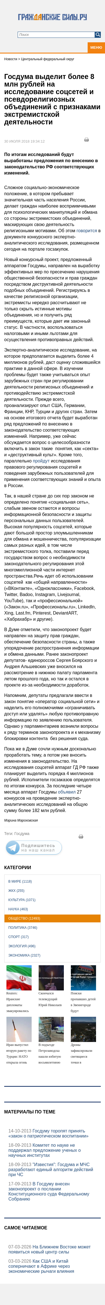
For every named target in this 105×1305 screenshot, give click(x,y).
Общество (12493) (24, 918)
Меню (96, 47)
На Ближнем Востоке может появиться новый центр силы (49, 1249)
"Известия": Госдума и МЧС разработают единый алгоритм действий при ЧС (50, 1169)
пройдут (41, 461)
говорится (86, 230)
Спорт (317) (18, 937)
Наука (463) (18, 909)
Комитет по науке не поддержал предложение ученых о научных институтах (44, 1150)
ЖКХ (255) (16, 891)
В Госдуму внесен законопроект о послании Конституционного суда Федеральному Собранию (48, 1191)
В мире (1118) (20, 881)
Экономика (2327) (24, 955)
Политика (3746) (22, 928)
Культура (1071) (22, 900)
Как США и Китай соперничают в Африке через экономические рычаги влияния (41, 1266)
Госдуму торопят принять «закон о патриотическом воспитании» (48, 1133)
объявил (67, 792)
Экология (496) (22, 946)
